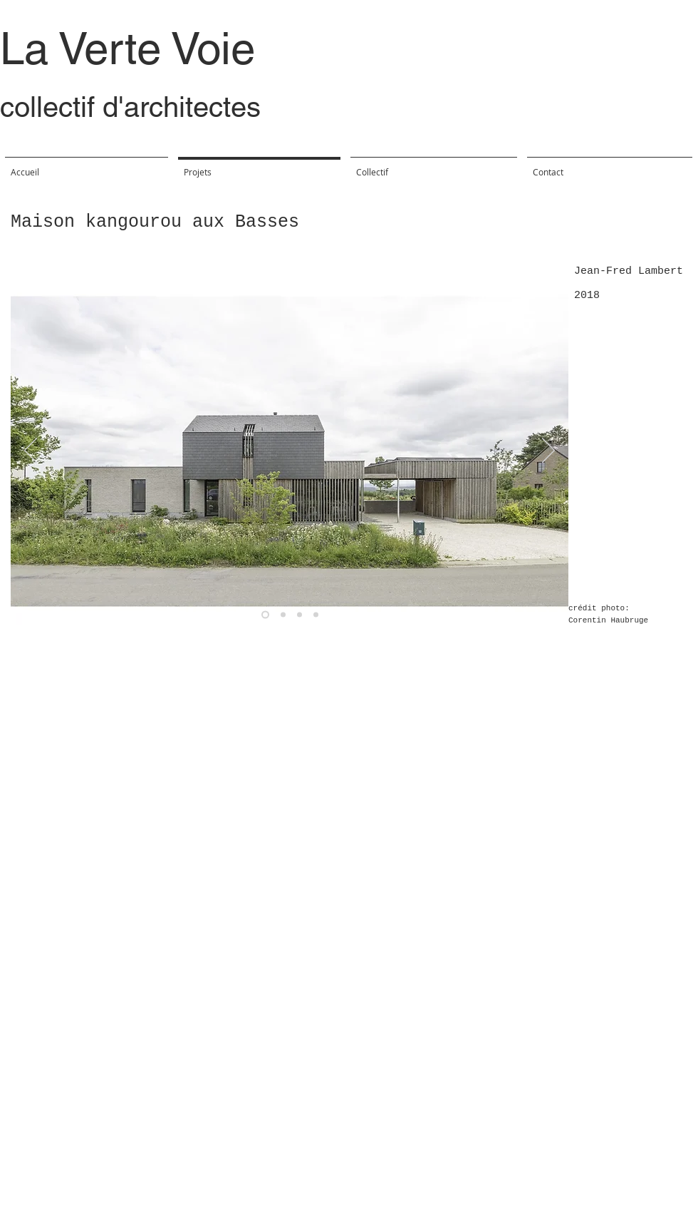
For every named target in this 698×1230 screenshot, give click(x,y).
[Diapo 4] (283, 615)
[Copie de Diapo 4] (299, 615)
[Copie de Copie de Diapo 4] (315, 615)
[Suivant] (548, 451)
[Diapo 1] (265, 615)
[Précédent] (30, 451)
